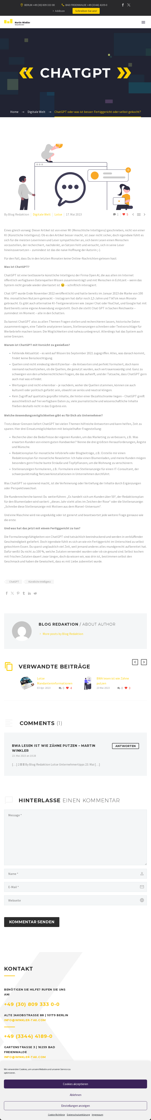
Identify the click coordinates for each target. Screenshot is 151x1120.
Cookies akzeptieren (75, 1084)
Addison (60, 11)
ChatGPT (14, 581)
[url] (75, 900)
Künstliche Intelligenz (40, 581)
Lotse (58, 214)
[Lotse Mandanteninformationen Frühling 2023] (28, 683)
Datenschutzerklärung (78, 1114)
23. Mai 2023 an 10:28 (24, 755)
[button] (135, 662)
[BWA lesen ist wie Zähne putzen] (88, 683)
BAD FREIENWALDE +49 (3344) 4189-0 (86, 5)
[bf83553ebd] (75, 837)
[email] (75, 887)
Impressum (97, 1114)
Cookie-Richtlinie (56, 1114)
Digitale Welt (42, 214)
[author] (75, 874)
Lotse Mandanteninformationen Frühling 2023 (54, 683)
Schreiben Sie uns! (86, 11)
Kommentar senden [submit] (31, 922)
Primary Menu (143, 22)
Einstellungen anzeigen (75, 1106)
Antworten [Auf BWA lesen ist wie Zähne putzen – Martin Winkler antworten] (125, 746)
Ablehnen (75, 1095)
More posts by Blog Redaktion (63, 634)
